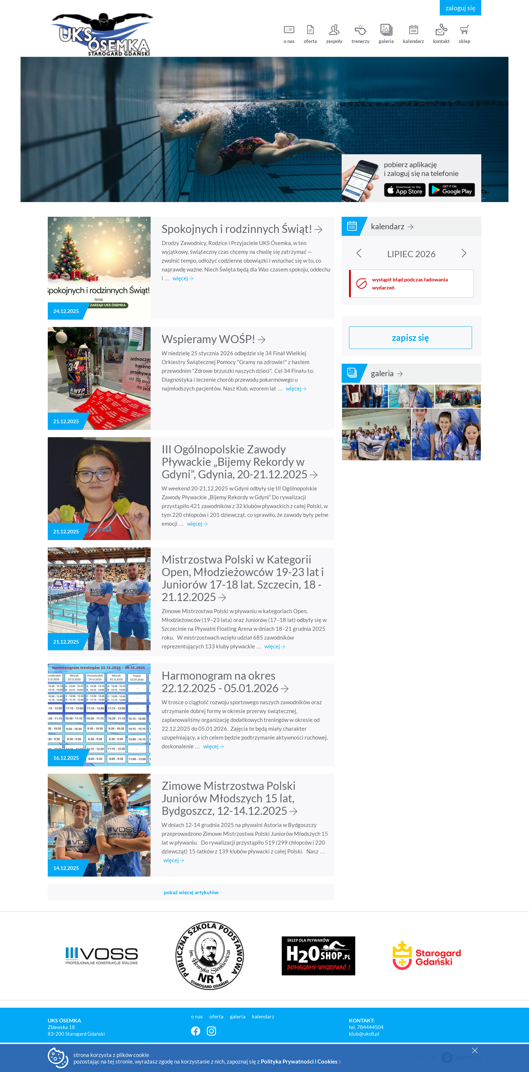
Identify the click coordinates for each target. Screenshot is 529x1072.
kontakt (441, 34)
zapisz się (410, 337)
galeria (386, 34)
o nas (289, 34)
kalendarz (413, 34)
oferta (310, 34)
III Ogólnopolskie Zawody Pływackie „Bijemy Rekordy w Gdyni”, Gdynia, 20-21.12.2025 (239, 461)
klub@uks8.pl (364, 1033)
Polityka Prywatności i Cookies (301, 1061)
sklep (464, 34)
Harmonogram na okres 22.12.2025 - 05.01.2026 (225, 681)
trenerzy (361, 34)
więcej (183, 278)
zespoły (334, 34)
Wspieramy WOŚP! (213, 338)
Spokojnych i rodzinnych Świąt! (242, 228)
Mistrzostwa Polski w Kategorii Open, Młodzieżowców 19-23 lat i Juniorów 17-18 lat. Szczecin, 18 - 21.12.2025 (243, 578)
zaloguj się (460, 8)
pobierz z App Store (405, 190)
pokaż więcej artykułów (191, 892)
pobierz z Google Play (451, 190)
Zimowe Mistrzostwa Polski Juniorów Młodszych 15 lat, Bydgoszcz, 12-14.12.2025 (229, 798)
